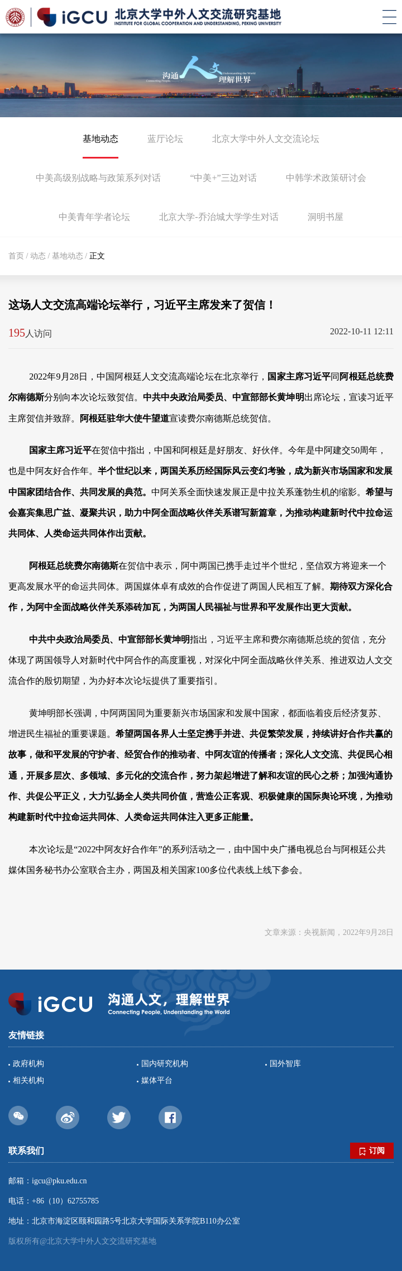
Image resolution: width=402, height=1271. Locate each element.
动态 (38, 256)
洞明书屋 (325, 217)
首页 (16, 256)
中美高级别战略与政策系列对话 (98, 178)
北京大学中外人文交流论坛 (265, 138)
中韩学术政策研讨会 (326, 178)
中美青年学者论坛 (94, 217)
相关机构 (28, 1080)
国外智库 (285, 1063)
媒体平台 (157, 1080)
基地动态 (100, 138)
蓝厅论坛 (165, 138)
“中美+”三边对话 (223, 178)
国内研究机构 (164, 1063)
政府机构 (28, 1063)
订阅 (372, 1151)
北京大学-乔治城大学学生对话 (218, 217)
